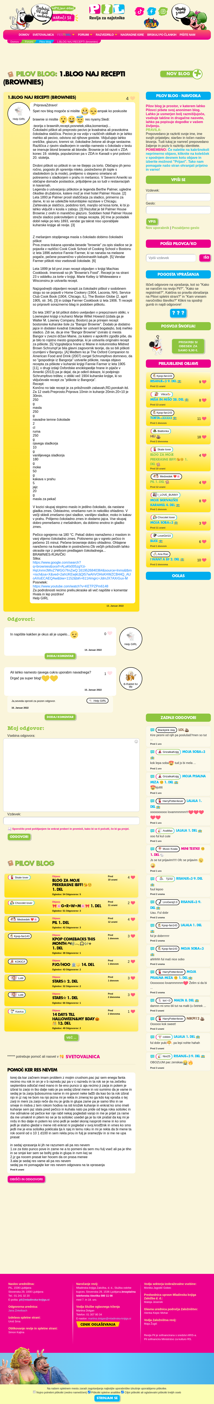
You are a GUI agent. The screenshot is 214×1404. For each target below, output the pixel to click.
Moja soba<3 (164, 523)
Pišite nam (187, 34)
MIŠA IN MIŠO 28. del (169, 400)
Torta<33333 (163, 418)
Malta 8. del (186, 1000)
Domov (24, 34)
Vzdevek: (153, 190)
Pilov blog (31, 74)
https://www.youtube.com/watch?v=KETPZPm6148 (70, 586)
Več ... (71, 1037)
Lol (183, 730)
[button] (66, 35)
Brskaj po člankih (161, 34)
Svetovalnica (43, 34)
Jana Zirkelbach (17, 1310)
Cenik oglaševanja (98, 1324)
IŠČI (206, 257)
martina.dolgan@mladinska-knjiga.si (109, 1318)
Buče (156, 541)
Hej (155, 436)
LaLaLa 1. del (189, 830)
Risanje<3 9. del (166, 381)
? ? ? (178, 313)
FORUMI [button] (83, 34)
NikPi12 (195, 1018)
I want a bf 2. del (167, 559)
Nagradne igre (132, 34)
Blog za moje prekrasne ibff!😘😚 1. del (169, 459)
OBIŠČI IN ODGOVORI (26, 1179)
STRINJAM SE (107, 1398)
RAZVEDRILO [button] (104, 34)
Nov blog (178, 74)
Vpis (152, 222)
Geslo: (150, 203)
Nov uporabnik (157, 228)
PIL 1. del (159, 482)
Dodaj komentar (60, 656)
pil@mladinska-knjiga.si (34, 1299)
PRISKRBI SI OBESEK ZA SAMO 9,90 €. (188, 346)
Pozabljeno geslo (185, 228)
